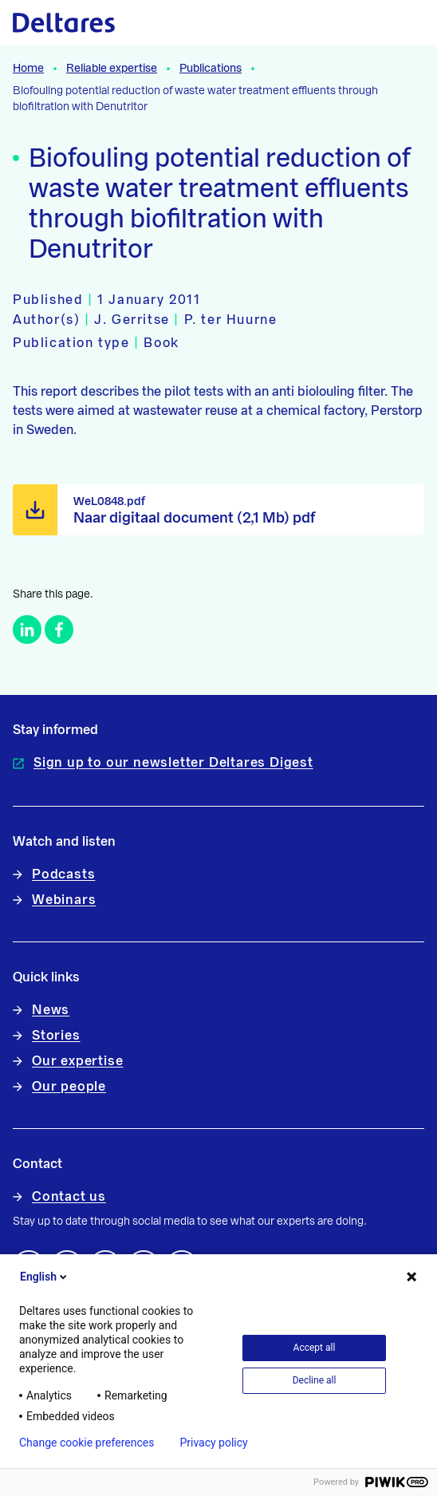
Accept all (314, 1347)
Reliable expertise (111, 68)
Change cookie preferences (86, 1442)
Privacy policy (213, 1442)
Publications (210, 68)
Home (28, 68)
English (44, 1276)
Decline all (315, 1380)
